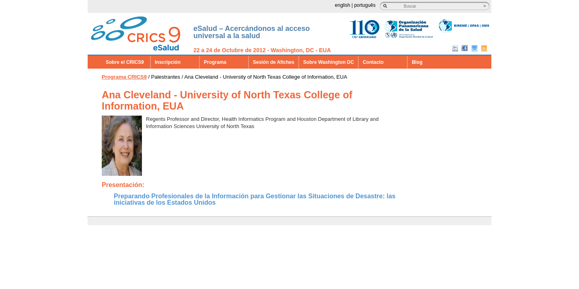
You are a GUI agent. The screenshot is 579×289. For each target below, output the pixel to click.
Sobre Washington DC (328, 62)
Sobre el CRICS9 (125, 62)
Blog (417, 62)
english (342, 5)
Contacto (373, 62)
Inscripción (168, 62)
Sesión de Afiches (273, 62)
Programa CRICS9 (124, 77)
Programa (215, 62)
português (365, 5)
